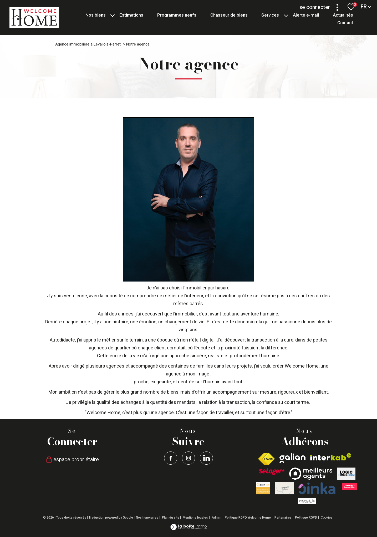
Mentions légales (195, 517)
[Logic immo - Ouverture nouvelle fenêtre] (346, 474)
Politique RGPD (306, 517)
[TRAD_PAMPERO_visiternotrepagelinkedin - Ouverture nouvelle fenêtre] (206, 458)
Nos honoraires (147, 517)
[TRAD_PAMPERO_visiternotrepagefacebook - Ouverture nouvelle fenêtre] (170, 458)
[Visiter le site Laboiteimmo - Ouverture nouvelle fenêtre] (188, 528)
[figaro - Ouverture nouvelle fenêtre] (349, 486)
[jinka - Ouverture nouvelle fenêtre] (317, 488)
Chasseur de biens (229, 15)
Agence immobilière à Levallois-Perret (88, 44)
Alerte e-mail (306, 15)
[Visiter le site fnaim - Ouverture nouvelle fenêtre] (266, 459)
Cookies (327, 517)
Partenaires (283, 517)
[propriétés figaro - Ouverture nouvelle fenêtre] (307, 501)
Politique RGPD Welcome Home (248, 517)
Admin (216, 517)
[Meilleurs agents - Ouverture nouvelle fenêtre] (310, 474)
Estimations (131, 15)
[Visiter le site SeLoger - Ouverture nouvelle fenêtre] (271, 471)
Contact (345, 22)
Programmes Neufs (176, 15)
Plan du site (170, 517)
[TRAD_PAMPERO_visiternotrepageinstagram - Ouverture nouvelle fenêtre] (188, 458)
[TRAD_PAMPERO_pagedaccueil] (34, 26)
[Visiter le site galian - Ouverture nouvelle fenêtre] (292, 458)
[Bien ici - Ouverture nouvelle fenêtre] (263, 488)
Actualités (343, 15)
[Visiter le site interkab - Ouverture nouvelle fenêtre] (330, 456)
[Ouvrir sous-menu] (112, 15)
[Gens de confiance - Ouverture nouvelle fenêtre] (284, 488)
